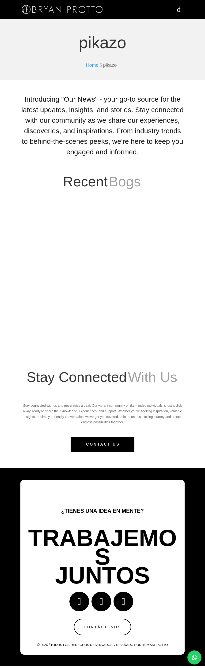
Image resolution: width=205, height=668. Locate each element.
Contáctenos (102, 627)
